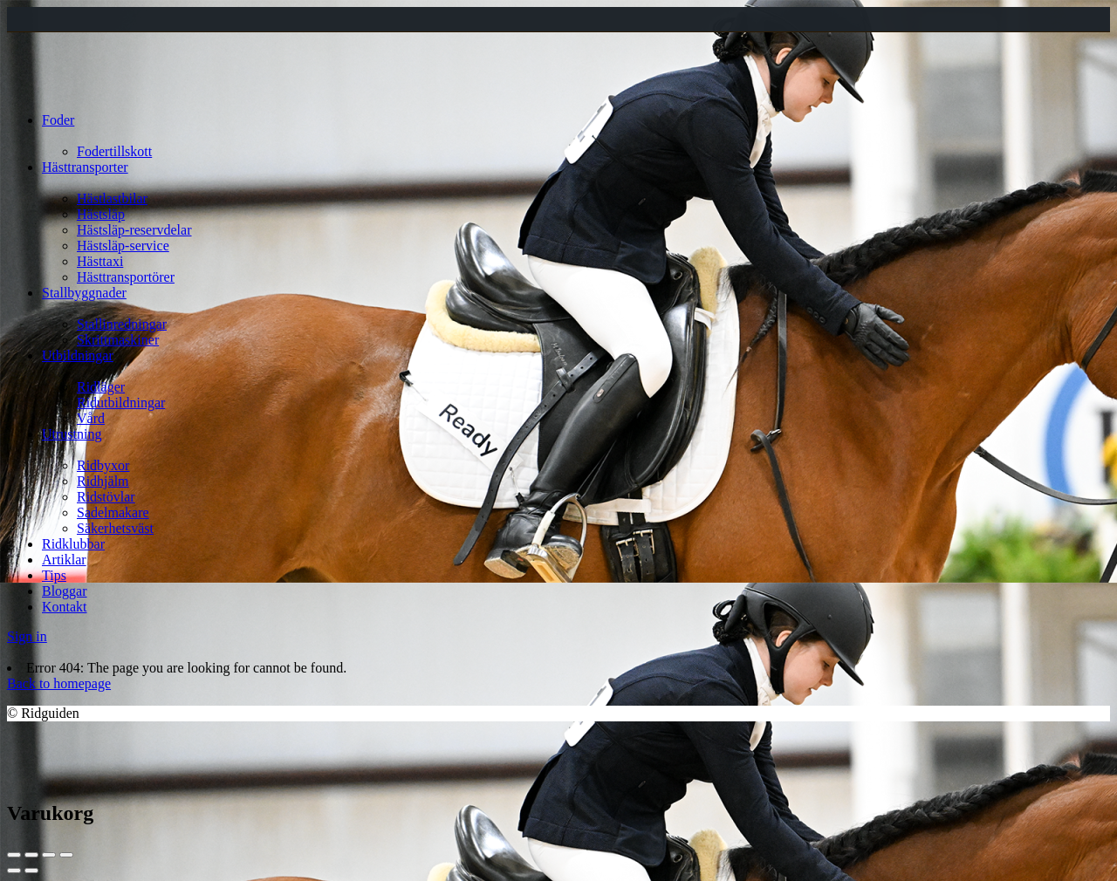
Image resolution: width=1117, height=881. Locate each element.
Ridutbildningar (121, 402)
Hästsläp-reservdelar (134, 229)
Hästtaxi (100, 261)
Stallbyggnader (84, 292)
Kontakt (64, 606)
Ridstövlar (106, 496)
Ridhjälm (103, 481)
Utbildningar (77, 355)
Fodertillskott (114, 151)
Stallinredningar (122, 324)
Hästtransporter (85, 167)
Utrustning (71, 434)
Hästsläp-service (123, 245)
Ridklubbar (73, 543)
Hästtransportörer (126, 277)
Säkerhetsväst (115, 528)
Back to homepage (59, 683)
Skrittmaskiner (118, 339)
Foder (58, 120)
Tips (54, 575)
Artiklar (64, 559)
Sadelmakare (113, 512)
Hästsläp (101, 214)
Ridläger (101, 386)
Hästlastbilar (112, 198)
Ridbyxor (103, 465)
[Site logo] (54, 90)
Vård (91, 418)
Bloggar (64, 591)
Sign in (27, 636)
